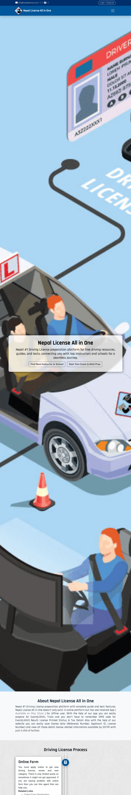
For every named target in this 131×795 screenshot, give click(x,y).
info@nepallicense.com (27, 2)
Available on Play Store (29, 713)
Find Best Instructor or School (47, 364)
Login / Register (107, 2)
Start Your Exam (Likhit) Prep (84, 364)
